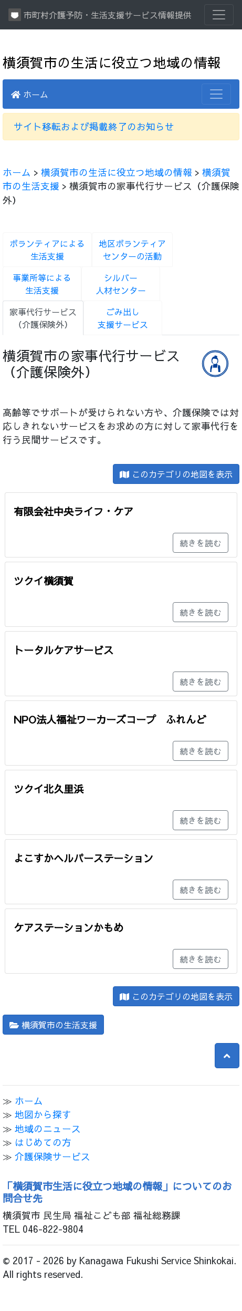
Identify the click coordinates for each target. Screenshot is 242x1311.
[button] (227, 1055)
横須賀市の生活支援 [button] (53, 1024)
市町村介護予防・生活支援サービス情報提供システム (100, 14)
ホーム (29, 94)
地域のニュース (48, 1128)
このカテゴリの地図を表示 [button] (176, 474)
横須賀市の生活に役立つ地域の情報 (112, 62)
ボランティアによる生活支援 (47, 250)
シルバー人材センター (121, 284)
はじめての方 (43, 1142)
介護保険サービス (52, 1156)
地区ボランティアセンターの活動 (132, 250)
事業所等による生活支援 (42, 284)
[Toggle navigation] (219, 14)
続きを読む (201, 543)
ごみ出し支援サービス (123, 318)
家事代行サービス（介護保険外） (43, 318)
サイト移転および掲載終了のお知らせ (94, 126)
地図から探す (43, 1114)
